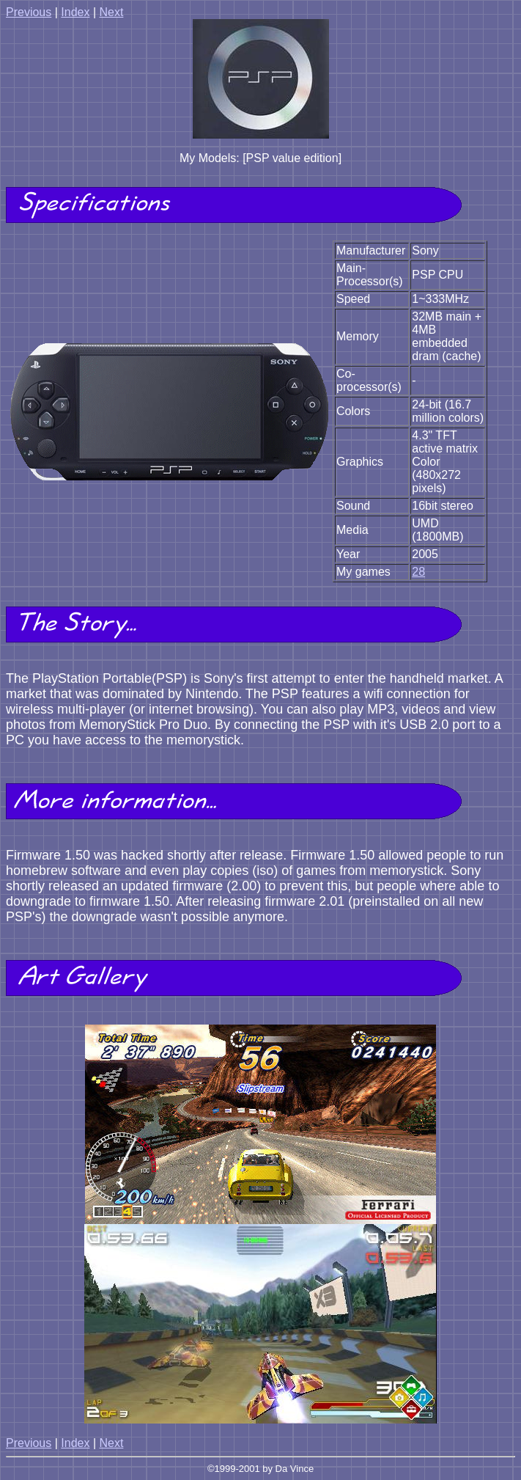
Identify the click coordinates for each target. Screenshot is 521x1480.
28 (418, 571)
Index (75, 12)
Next (111, 12)
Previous (28, 12)
